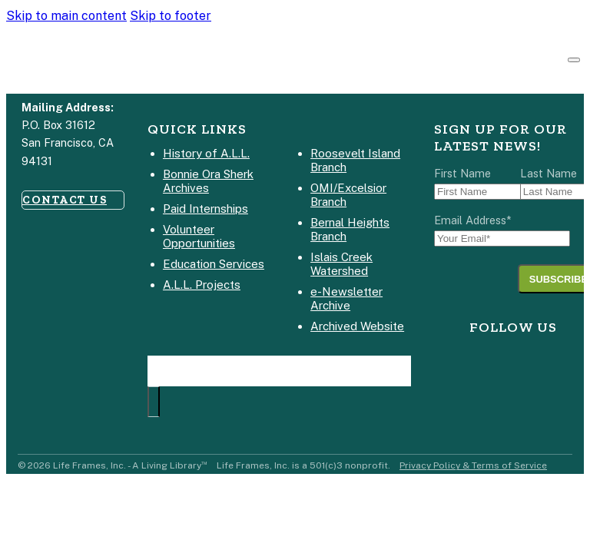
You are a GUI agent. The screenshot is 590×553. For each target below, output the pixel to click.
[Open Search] (574, 82)
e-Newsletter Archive (346, 298)
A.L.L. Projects (201, 284)
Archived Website (357, 326)
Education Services (213, 263)
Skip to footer (170, 15)
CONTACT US (64, 200)
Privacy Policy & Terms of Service (473, 465)
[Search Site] (154, 401)
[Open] (574, 60)
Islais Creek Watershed (341, 263)
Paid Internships (205, 208)
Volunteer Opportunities (199, 236)
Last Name (548, 173)
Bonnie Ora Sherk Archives (208, 180)
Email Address (472, 220)
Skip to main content (66, 15)
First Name (462, 173)
